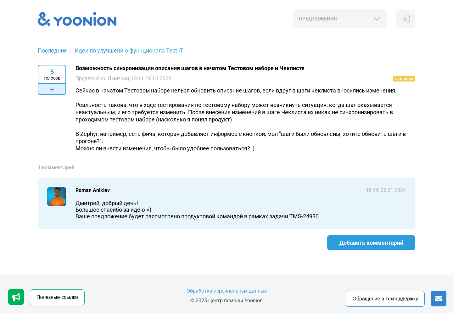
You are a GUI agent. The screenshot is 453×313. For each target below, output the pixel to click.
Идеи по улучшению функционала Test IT (129, 50)
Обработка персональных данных (227, 291)
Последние (52, 50)
